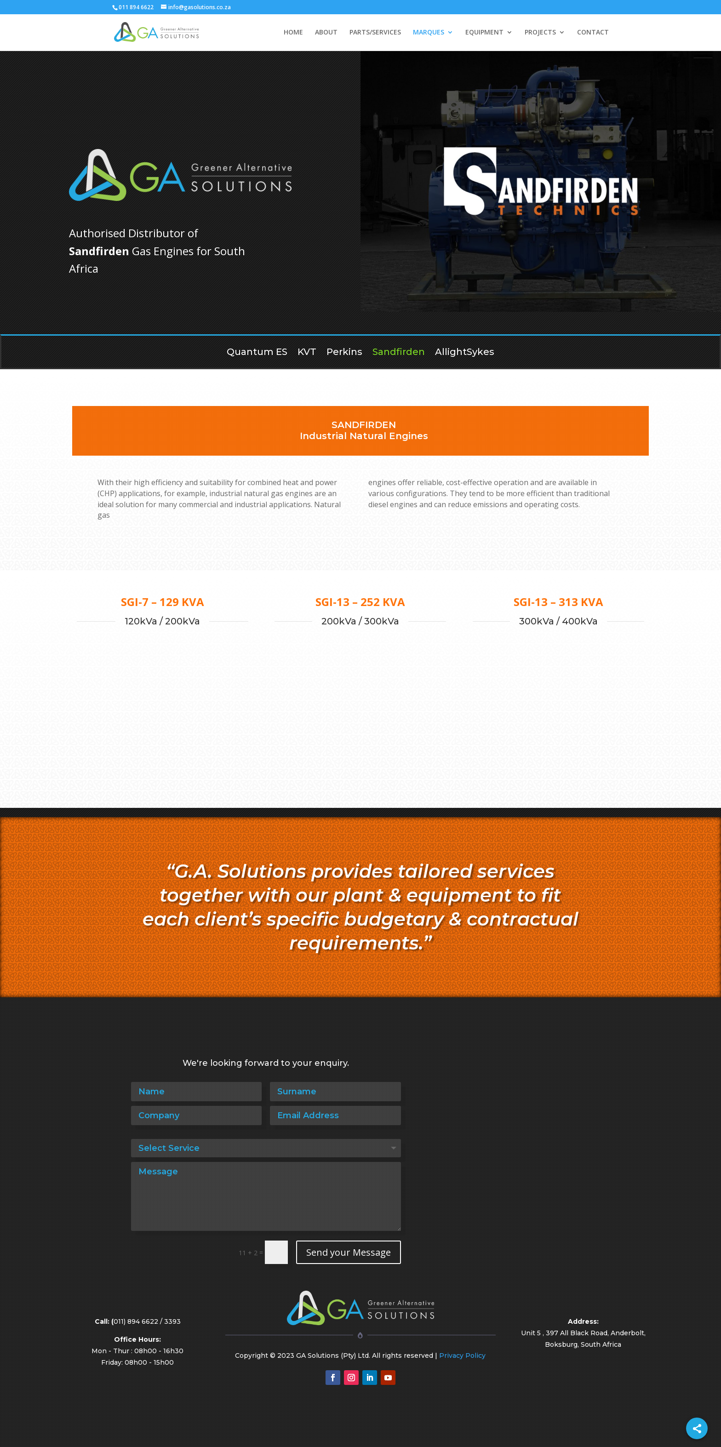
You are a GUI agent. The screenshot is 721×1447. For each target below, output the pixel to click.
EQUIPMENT (484, 32)
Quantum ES (257, 353)
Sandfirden (398, 353)
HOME (293, 32)
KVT (307, 353)
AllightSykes (464, 353)
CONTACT (593, 32)
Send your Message (348, 1252)
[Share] (697, 1428)
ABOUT (326, 32)
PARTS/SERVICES (375, 32)
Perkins (344, 353)
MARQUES (428, 32)
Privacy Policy (462, 1355)
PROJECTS (540, 32)
